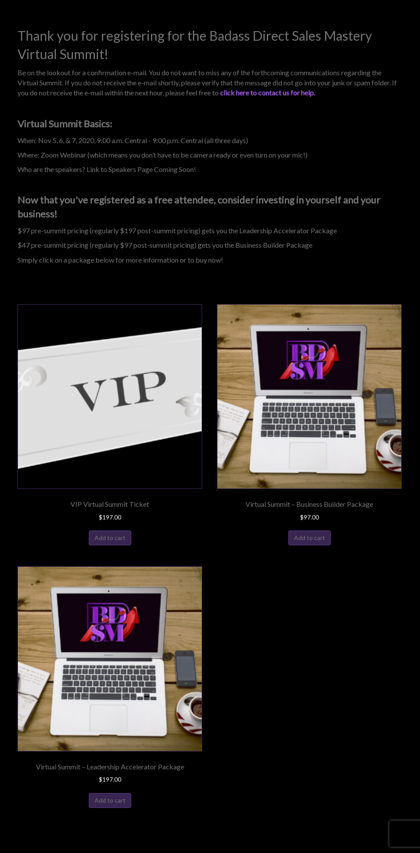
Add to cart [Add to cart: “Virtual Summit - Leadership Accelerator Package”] (110, 800)
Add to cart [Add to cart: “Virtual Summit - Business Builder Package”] (309, 537)
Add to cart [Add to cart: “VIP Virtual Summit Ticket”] (110, 537)
